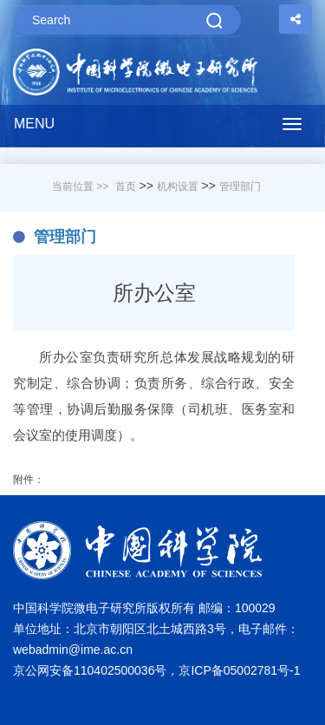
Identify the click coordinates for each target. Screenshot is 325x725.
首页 (125, 186)
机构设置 (177, 186)
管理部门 (240, 186)
